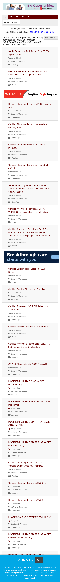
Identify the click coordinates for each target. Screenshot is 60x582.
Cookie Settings (25, 560)
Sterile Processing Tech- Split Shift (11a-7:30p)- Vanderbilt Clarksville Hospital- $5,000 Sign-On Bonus (29, 188)
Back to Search (11, 22)
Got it (39, 560)
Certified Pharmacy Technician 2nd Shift (27, 483)
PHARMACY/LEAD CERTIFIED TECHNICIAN (29, 517)
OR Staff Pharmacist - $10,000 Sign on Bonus (29, 364)
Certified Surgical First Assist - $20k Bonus (28, 289)
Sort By (40, 37)
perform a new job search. (42, 32)
